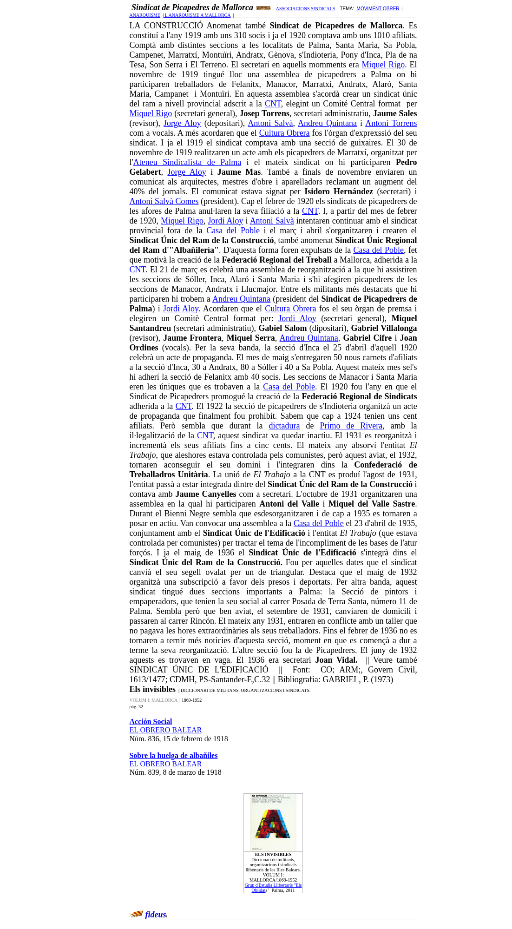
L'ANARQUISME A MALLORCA (197, 15)
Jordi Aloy (225, 220)
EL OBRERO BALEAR (165, 730)
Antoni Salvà (270, 123)
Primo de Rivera (351, 425)
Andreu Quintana (327, 123)
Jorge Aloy (182, 123)
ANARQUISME (144, 15)
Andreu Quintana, (310, 338)
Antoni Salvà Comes (163, 201)
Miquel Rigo (383, 64)
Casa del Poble (234, 230)
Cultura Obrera (284, 133)
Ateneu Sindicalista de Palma (187, 162)
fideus (155, 914)
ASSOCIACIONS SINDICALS (305, 8)
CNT (273, 103)
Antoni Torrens (391, 123)
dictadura (284, 425)
